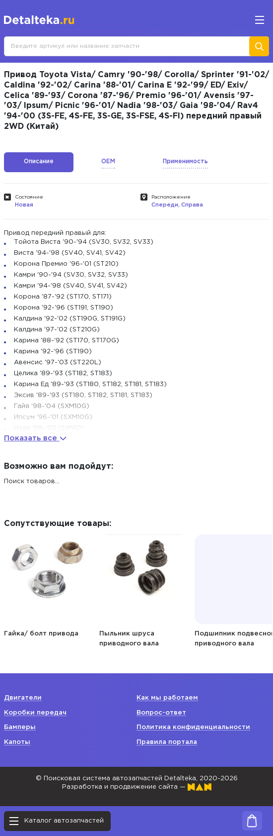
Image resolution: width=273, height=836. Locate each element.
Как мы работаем (167, 698)
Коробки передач (35, 713)
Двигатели (23, 698)
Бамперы (20, 727)
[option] (48, 584)
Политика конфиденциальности (193, 727)
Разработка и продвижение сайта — (136, 787)
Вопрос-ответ (161, 713)
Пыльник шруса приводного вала (129, 638)
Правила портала (166, 742)
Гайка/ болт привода (41, 633)
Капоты (17, 742)
